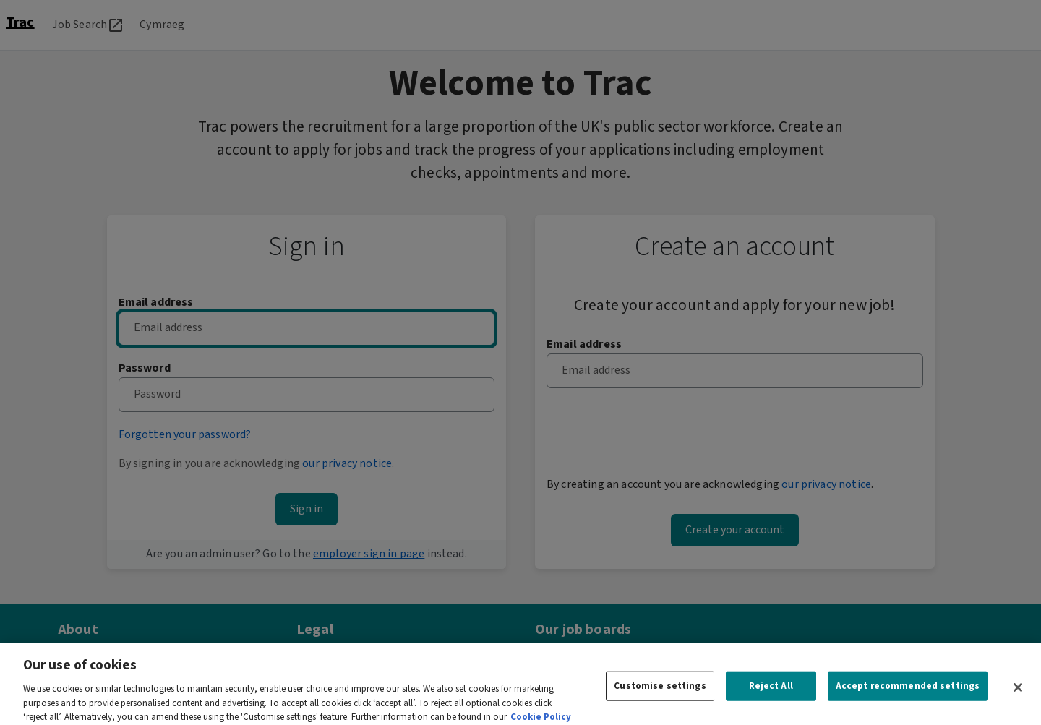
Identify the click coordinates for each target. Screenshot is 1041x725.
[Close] (1018, 695)
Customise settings (660, 693)
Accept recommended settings (908, 693)
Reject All (771, 693)
